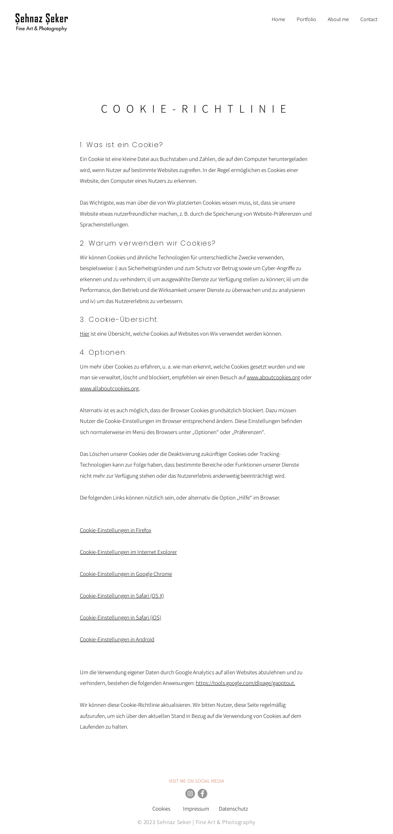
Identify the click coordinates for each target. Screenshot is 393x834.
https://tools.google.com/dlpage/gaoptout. (245, 683)
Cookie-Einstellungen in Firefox (115, 530)
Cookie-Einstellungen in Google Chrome (126, 573)
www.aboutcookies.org (273, 377)
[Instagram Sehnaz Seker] (190, 793)
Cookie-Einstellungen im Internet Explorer (128, 551)
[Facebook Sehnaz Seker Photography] (202, 793)
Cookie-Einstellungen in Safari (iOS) (120, 617)
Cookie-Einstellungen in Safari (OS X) (122, 595)
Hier (84, 333)
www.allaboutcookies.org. (110, 388)
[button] (306, 19)
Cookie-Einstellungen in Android (117, 639)
